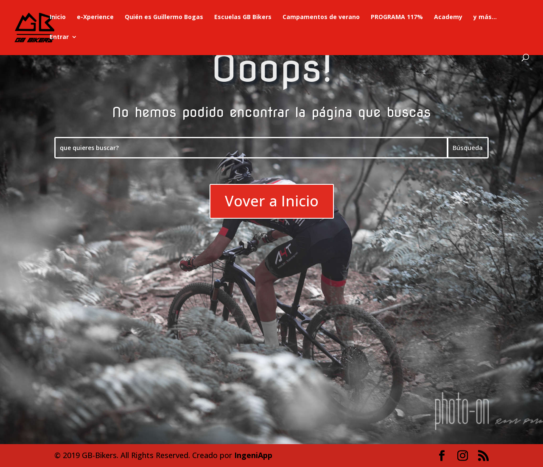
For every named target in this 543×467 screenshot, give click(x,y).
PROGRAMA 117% (397, 17)
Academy (448, 17)
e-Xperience (95, 17)
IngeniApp (253, 455)
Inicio (58, 17)
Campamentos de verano (321, 17)
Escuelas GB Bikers (243, 17)
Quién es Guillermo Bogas (164, 17)
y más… (485, 17)
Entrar (59, 37)
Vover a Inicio (272, 201)
